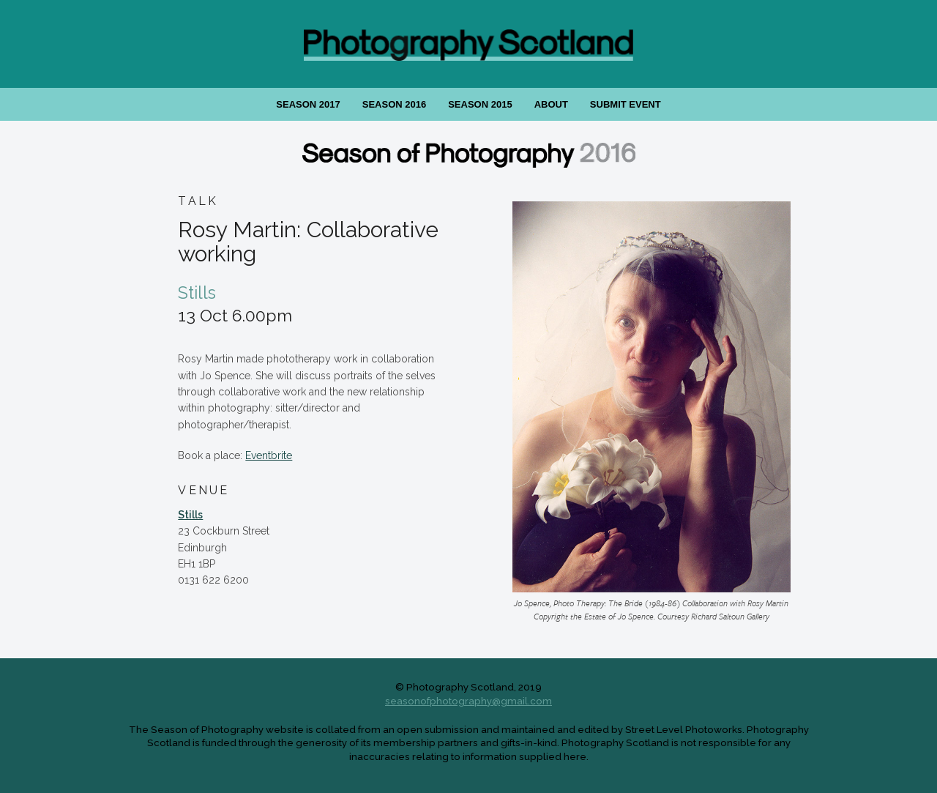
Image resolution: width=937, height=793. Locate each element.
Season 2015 (480, 104)
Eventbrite (268, 455)
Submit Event (625, 104)
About (551, 104)
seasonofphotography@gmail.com (468, 701)
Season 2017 (308, 104)
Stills (190, 515)
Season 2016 (394, 104)
